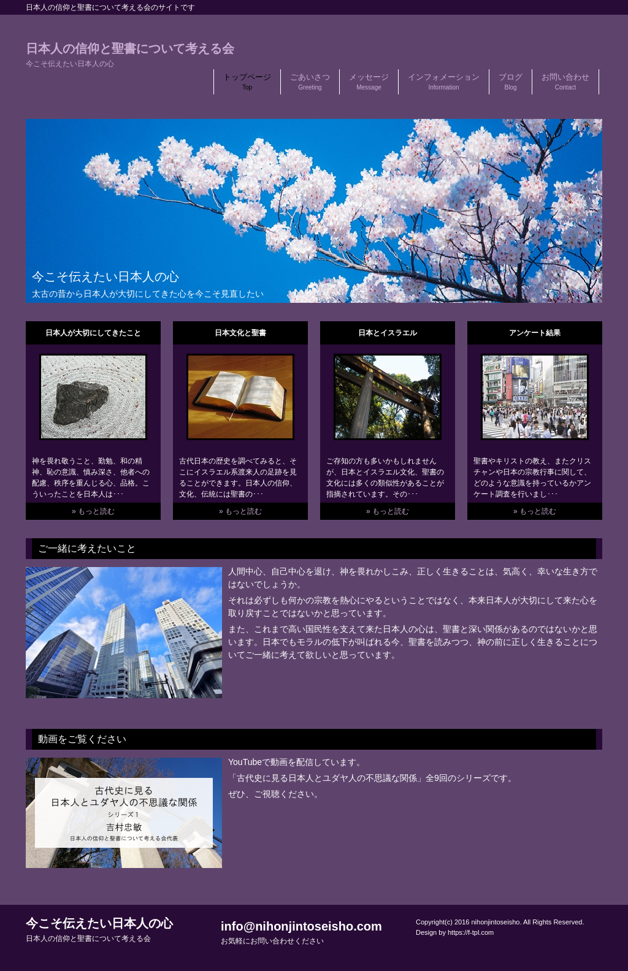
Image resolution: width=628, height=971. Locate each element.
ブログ (511, 81)
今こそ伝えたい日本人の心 (99, 929)
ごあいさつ (310, 81)
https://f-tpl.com (471, 932)
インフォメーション (444, 81)
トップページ (247, 81)
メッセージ (369, 81)
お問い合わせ (565, 81)
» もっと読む (93, 511)
